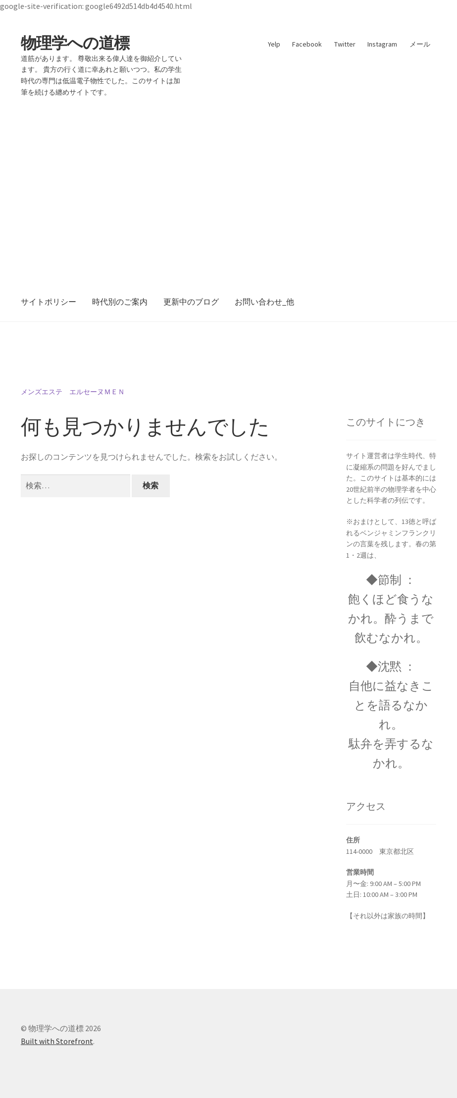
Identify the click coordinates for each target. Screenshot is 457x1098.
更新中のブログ (191, 302)
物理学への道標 (75, 43)
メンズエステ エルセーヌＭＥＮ (73, 391)
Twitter (344, 44)
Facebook (307, 44)
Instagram (382, 44)
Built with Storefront (57, 1041)
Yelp (274, 44)
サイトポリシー (48, 302)
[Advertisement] (228, 183)
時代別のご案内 (120, 302)
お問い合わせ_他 (264, 302)
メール (419, 44)
